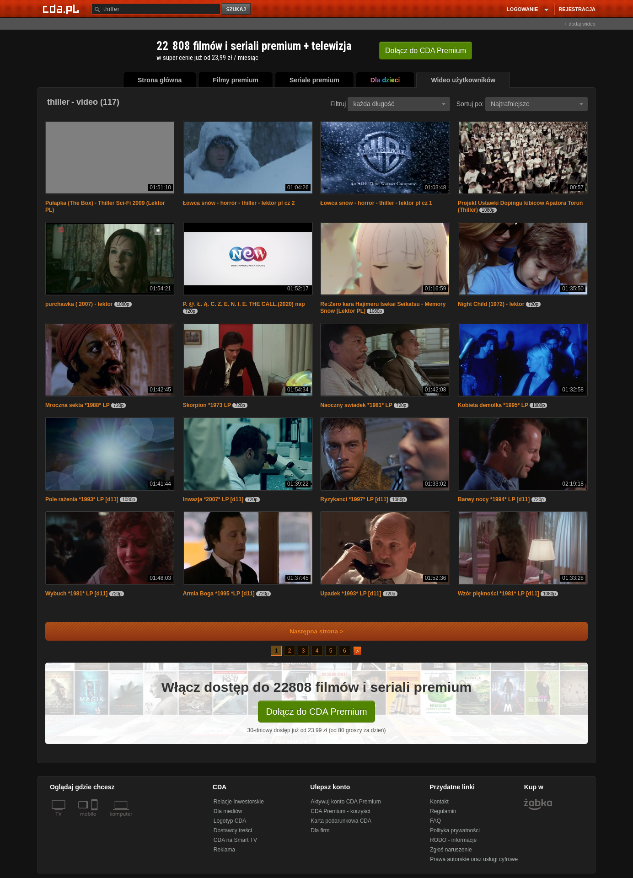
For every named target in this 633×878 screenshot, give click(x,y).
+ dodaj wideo (579, 24)
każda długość (399, 103)
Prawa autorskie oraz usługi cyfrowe (474, 859)
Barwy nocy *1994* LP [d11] (494, 499)
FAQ (435, 821)
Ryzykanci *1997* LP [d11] (354, 499)
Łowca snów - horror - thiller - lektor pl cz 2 (239, 203)
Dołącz (425, 50)
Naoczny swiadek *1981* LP (356, 405)
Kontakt (439, 801)
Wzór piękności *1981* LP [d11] (498, 593)
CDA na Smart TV (235, 840)
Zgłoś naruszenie (451, 849)
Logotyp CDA (230, 821)
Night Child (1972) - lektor (491, 304)
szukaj (237, 9)
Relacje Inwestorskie (239, 801)
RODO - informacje (453, 840)
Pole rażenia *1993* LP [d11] (81, 499)
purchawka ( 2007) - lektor (79, 304)
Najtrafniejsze (537, 103)
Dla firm (320, 830)
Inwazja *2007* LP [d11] (213, 499)
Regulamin (443, 811)
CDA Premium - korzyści (340, 811)
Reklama (224, 849)
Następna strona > (310, 631)
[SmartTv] (95, 819)
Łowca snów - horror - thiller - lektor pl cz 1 (376, 203)
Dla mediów (228, 811)
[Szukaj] (155, 9)
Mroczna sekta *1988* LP (77, 405)
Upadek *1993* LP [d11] (350, 593)
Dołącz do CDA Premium (316, 712)
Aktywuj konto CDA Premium (346, 801)
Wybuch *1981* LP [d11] (76, 593)
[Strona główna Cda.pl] (62, 8)
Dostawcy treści (233, 830)
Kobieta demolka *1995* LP (493, 405)
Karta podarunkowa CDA (341, 821)
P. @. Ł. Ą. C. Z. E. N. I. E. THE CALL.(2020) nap (244, 304)
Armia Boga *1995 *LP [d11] (219, 593)
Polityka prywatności (455, 830)
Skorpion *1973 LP (207, 405)
